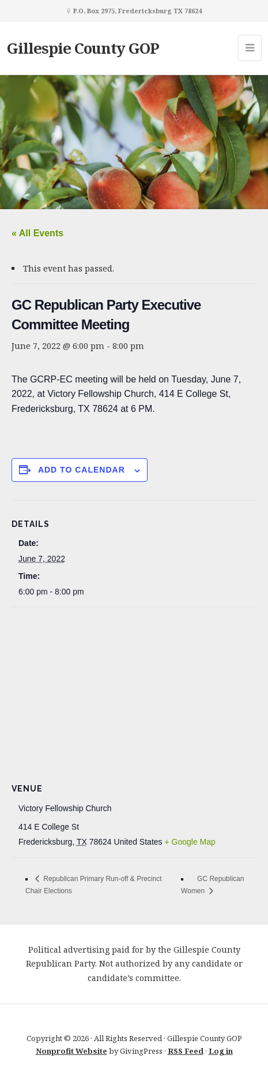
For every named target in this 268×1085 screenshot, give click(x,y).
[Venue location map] (134, 690)
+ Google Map (189, 841)
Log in (221, 1051)
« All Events (37, 233)
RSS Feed (185, 1051)
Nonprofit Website (71, 1051)
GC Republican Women (212, 885)
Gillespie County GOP (83, 48)
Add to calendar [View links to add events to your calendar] (81, 469)
